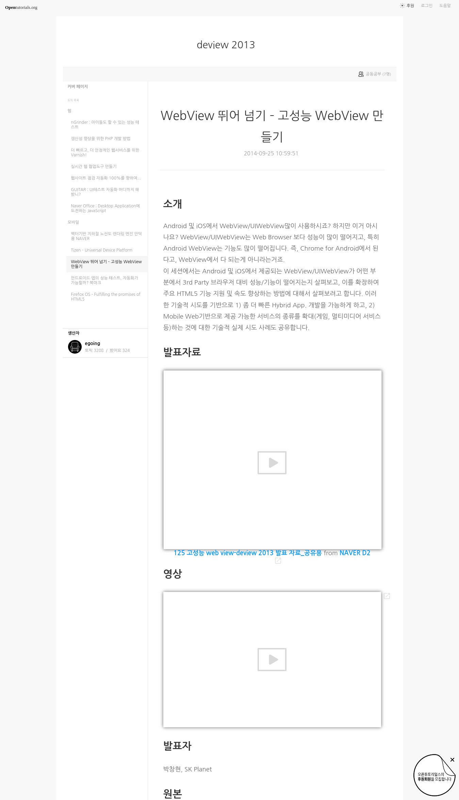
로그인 (426, 6)
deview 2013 (229, 45)
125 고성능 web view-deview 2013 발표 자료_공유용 (248, 553)
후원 (410, 6)
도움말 (445, 6)
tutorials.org (21, 7)
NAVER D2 (355, 553)
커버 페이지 (78, 87)
